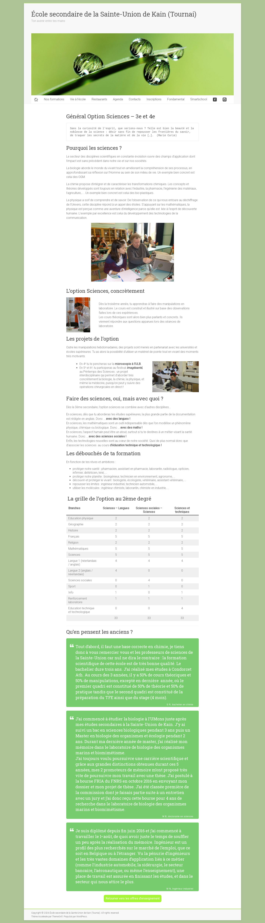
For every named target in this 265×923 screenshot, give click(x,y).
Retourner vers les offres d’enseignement (133, 898)
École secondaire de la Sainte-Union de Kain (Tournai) (113, 14)
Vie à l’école (78, 99)
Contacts (135, 99)
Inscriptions (153, 99)
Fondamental (175, 99)
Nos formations (54, 99)
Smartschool (198, 99)
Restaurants (99, 99)
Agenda (118, 99)
